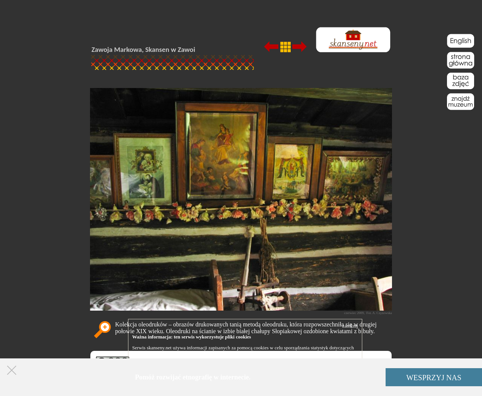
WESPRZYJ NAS (433, 377)
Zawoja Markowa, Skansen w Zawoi (143, 49)
